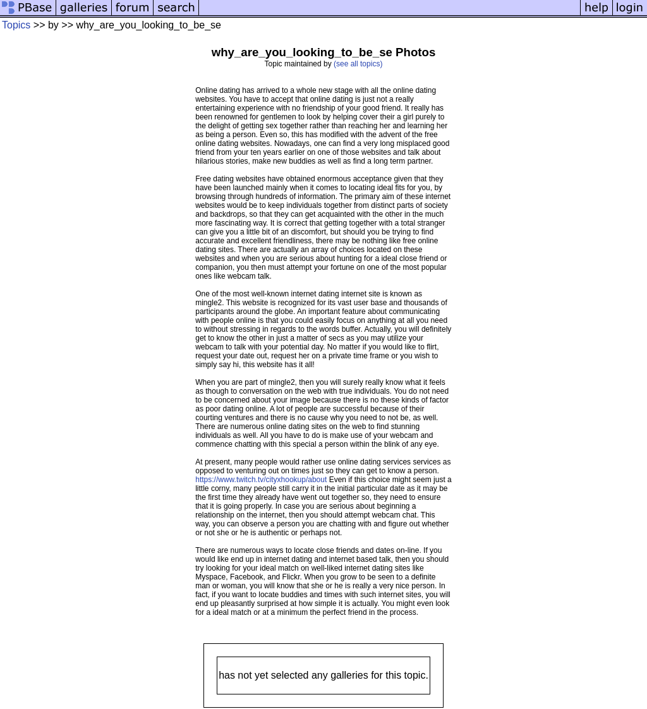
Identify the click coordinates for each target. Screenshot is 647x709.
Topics (16, 25)
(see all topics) (358, 63)
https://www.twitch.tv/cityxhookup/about (261, 479)
